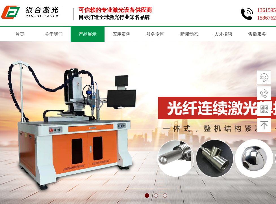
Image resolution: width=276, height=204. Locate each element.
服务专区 (155, 34)
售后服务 (257, 34)
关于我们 (54, 34)
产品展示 (88, 34)
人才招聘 (223, 34)
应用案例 (121, 34)
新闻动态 (189, 34)
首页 (19, 34)
